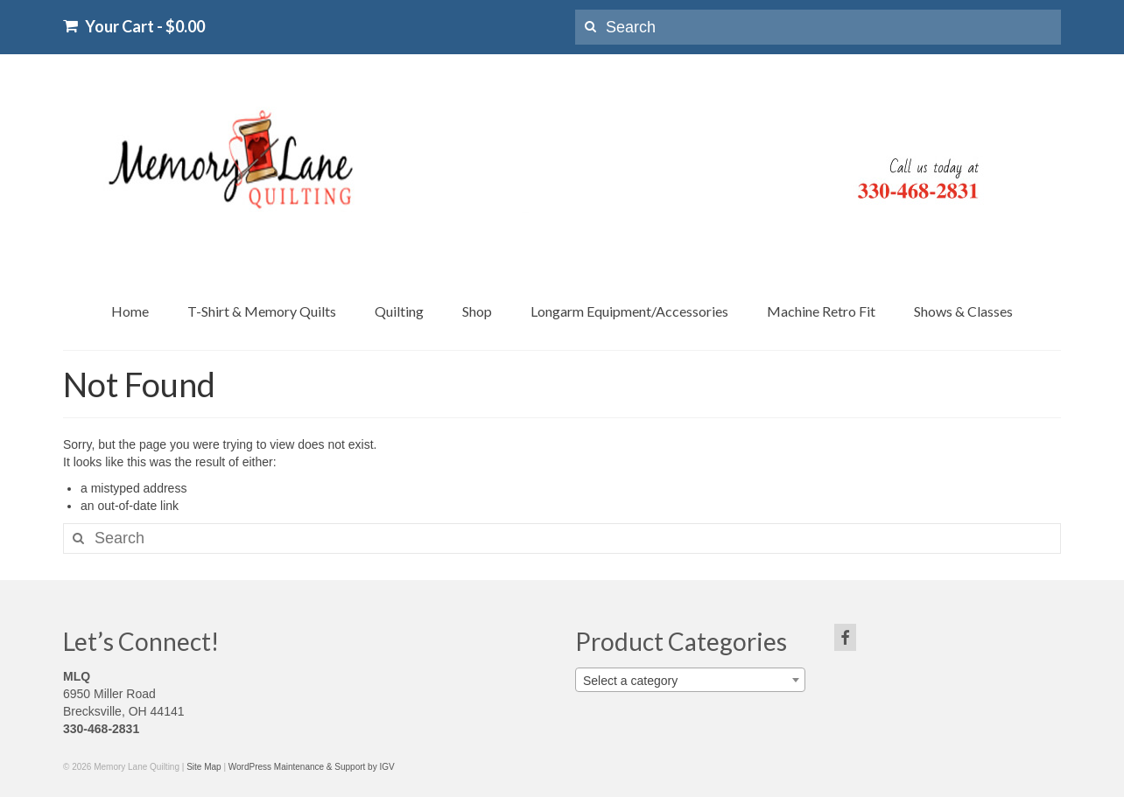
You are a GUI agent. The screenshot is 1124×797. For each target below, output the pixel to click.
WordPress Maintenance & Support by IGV (311, 767)
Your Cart (134, 26)
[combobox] (690, 680)
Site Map (203, 767)
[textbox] (690, 680)
